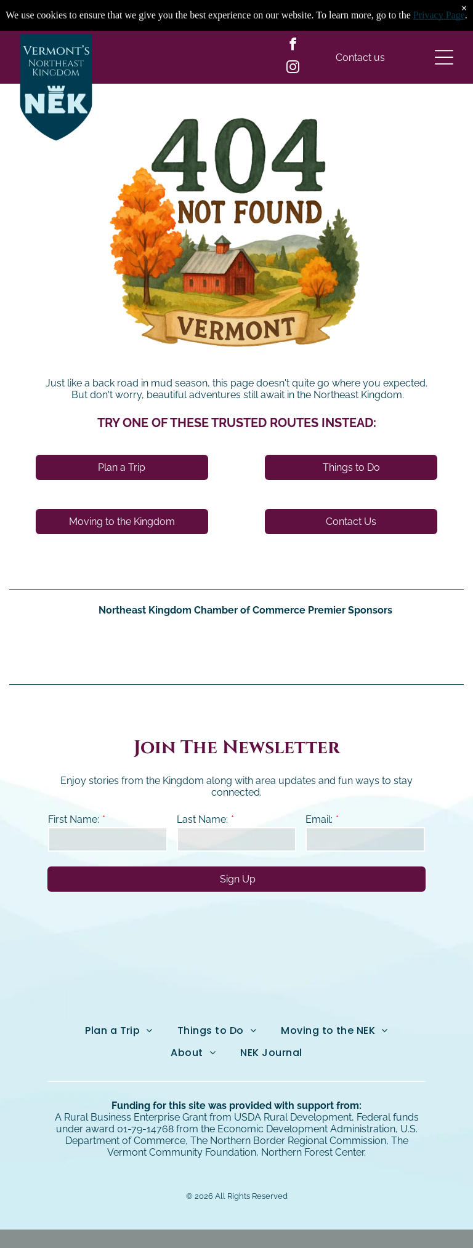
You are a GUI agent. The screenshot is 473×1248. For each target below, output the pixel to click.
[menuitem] (119, 1031)
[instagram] (293, 68)
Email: (319, 819)
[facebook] (293, 45)
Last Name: (202, 819)
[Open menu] (444, 57)
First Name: (73, 819)
